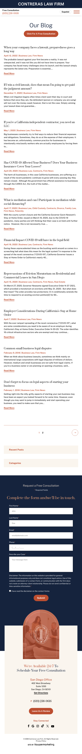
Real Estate (59, 282)
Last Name (14, 518)
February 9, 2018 (12, 353)
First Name (14, 505)
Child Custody (39, 208)
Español (65, 12)
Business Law (25, 55)
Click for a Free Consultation (41, 34)
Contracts (37, 171)
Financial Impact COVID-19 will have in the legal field (36, 240)
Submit (41, 598)
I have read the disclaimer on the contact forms (30, 591)
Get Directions (41, 693)
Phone (12, 542)
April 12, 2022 (10, 55)
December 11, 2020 (13, 93)
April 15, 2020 (10, 282)
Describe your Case (17, 554)
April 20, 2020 (11, 171)
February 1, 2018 (12, 390)
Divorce (60, 208)
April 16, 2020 (10, 244)
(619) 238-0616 (10, 13)
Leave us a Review (41, 711)
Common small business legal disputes (28, 348)
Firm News (38, 55)
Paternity (19, 211)
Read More (9, 73)
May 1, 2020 (9, 130)
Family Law (70, 208)
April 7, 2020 (10, 319)
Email (12, 530)
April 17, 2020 (10, 208)
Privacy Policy (41, 741)
